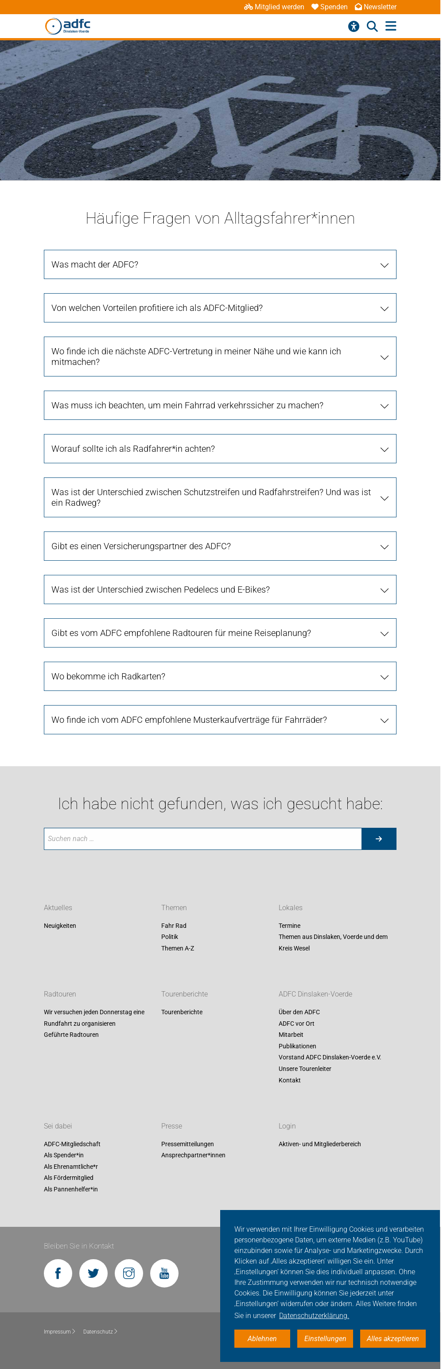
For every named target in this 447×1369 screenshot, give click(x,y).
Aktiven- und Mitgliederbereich (320, 1144)
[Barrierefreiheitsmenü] (353, 26)
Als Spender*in (64, 1155)
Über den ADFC (299, 1012)
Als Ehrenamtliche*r (71, 1166)
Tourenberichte (184, 994)
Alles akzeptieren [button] (393, 1338)
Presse (171, 1126)
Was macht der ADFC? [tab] (94, 264)
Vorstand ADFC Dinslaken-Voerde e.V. (330, 1057)
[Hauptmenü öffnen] (390, 26)
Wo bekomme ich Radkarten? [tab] (108, 676)
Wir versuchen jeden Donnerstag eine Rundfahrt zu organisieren (94, 1017)
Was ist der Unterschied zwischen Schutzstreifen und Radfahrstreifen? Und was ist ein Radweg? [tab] (211, 497)
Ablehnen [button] (262, 1338)
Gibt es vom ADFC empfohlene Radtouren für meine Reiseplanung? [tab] (181, 633)
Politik (169, 937)
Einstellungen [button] (325, 1338)
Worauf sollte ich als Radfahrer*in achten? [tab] (133, 448)
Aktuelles (58, 908)
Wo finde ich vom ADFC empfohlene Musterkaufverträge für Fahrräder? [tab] (189, 719)
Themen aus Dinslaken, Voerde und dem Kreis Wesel (333, 943)
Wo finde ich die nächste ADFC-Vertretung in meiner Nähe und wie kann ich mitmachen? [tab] (196, 356)
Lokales (291, 908)
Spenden (329, 7)
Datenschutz (100, 1332)
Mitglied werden (274, 7)
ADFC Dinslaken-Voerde (315, 994)
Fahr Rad (174, 925)
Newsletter (375, 7)
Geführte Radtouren (71, 1035)
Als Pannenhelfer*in (71, 1189)
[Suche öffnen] (372, 26)
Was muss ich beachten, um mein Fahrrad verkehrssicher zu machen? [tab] (187, 405)
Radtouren (60, 994)
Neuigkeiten (60, 925)
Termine (289, 925)
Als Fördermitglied (68, 1178)
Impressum (60, 1332)
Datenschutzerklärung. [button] (314, 1315)
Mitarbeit (291, 1035)
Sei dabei (58, 1126)
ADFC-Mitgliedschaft (72, 1144)
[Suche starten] (378, 838)
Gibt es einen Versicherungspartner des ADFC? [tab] (141, 546)
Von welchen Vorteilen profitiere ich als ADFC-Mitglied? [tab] (157, 307)
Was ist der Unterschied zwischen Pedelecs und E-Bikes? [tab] (160, 589)
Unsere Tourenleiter (305, 1068)
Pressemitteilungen (187, 1144)
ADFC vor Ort (297, 1023)
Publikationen (297, 1046)
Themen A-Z (177, 948)
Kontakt (290, 1080)
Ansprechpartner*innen (193, 1155)
